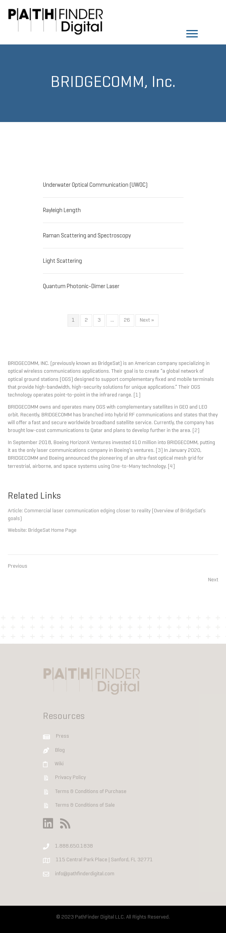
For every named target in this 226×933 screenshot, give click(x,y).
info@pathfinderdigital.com (84, 874)
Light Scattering (62, 261)
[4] (171, 466)
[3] (159, 450)
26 (127, 320)
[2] (195, 431)
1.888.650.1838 (74, 846)
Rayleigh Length (62, 211)
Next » (147, 320)
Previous (17, 566)
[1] (137, 395)
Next (213, 580)
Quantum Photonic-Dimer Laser (81, 287)
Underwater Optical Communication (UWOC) (95, 185)
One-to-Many (126, 466)
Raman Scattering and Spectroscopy (87, 236)
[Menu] (192, 34)
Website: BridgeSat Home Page (42, 530)
